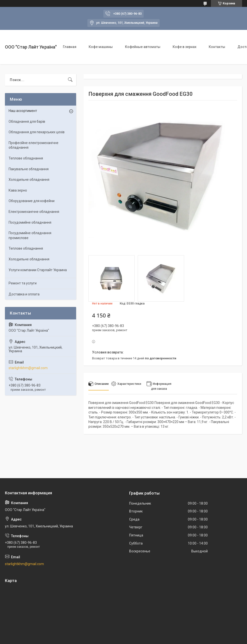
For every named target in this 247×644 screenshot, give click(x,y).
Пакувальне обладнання (29, 169)
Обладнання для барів (27, 121)
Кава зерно (18, 190)
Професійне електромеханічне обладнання (33, 145)
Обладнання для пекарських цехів (37, 132)
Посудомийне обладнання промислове (30, 235)
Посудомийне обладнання (30, 222)
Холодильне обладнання (29, 180)
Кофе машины (101, 47)
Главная (69, 47)
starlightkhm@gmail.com (28, 368)
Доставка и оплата (24, 294)
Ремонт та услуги (23, 283)
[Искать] (70, 80)
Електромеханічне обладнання (34, 212)
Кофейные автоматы (142, 47)
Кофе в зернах (184, 47)
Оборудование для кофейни (32, 201)
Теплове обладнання (26, 158)
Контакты (217, 47)
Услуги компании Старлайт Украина (38, 270)
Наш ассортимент (23, 111)
